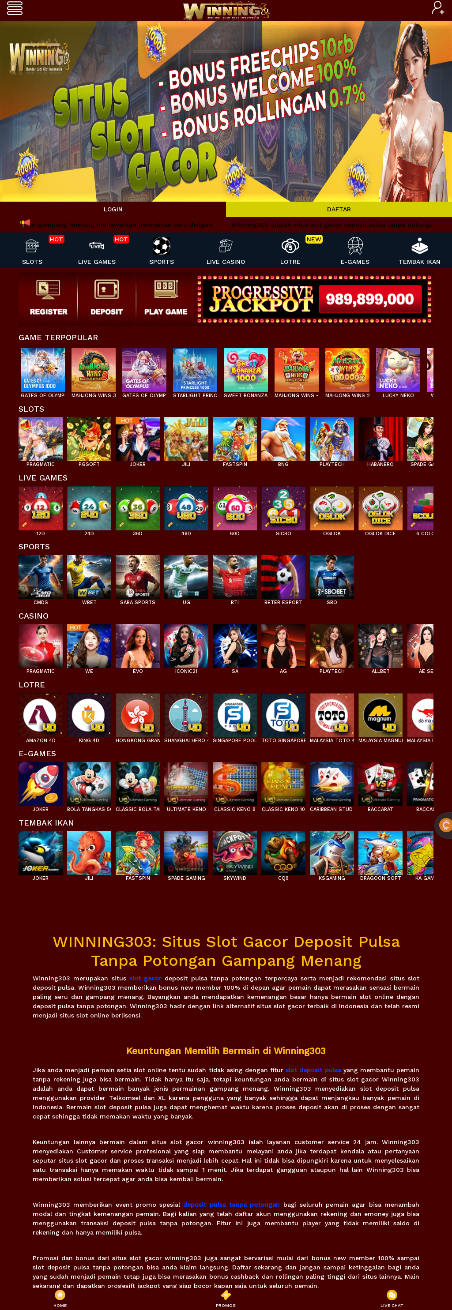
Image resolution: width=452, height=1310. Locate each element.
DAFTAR (339, 209)
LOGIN (113, 209)
